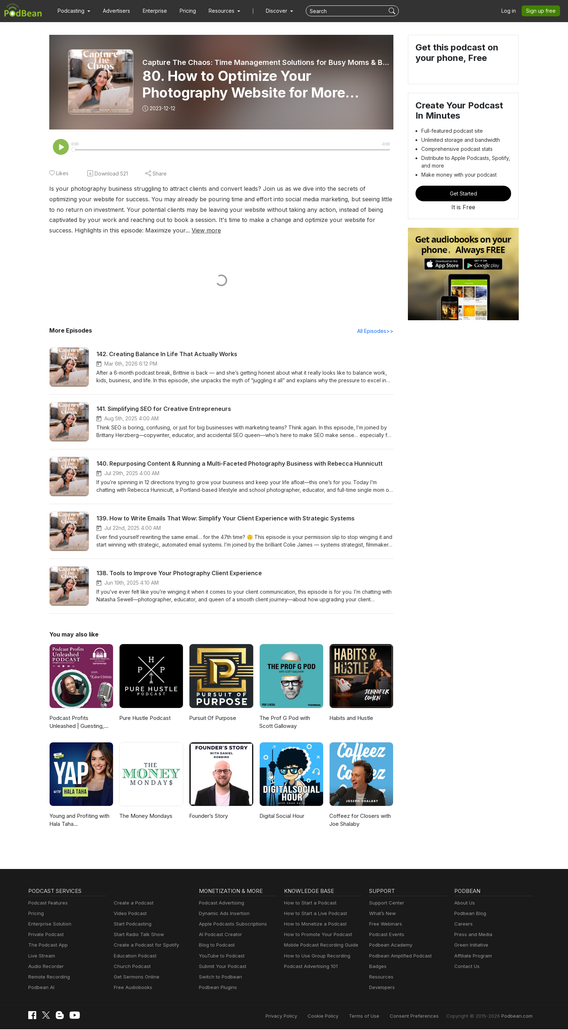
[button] (73, 11)
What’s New (381, 914)
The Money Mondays (144, 816)
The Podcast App (46, 945)
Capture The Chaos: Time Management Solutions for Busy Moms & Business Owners (265, 62)
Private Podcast (45, 935)
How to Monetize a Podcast (313, 924)
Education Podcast (134, 956)
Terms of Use (378, 1016)
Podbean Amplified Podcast (398, 956)
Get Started (463, 193)
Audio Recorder (45, 967)
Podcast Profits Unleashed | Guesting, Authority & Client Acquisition (81, 723)
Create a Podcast (132, 903)
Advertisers (113, 11)
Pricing (183, 11)
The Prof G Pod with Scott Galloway (290, 723)
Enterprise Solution (48, 924)
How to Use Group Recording (315, 956)
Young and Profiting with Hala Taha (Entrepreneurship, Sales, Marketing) (80, 821)
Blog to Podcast (215, 945)
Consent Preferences (424, 1016)
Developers (381, 988)
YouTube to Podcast (220, 956)
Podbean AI (40, 988)
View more (80, 230)
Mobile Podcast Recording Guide (319, 945)
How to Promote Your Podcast (316, 935)
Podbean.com (517, 1016)
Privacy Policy (299, 1016)
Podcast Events (385, 935)
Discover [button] (269, 11)
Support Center (385, 903)
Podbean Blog (469, 914)
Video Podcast (129, 914)
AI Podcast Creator (219, 935)
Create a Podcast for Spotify (144, 945)
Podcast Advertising (220, 903)
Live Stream (41, 956)
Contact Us (466, 967)
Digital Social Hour (281, 816)
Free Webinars (384, 924)
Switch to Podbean (219, 977)
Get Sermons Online (135, 977)
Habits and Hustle (350, 719)
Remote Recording (48, 977)
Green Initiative (470, 945)
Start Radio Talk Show (137, 935)
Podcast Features (47, 903)
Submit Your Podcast (221, 967)
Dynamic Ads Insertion (222, 914)
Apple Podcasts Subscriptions (230, 924)
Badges (377, 967)
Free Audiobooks (132, 988)
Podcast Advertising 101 (309, 967)
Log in (511, 11)
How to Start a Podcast (308, 903)
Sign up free (542, 11)
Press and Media (472, 935)
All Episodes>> (376, 331)
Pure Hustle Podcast (144, 719)
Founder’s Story (208, 816)
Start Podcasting (131, 924)
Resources (380, 977)
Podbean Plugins (217, 988)
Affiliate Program (471, 956)
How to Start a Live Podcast (313, 914)
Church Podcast (131, 967)
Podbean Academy (389, 945)
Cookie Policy (339, 1016)
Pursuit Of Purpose (212, 719)
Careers (462, 924)
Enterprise (150, 11)
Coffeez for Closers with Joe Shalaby (358, 820)
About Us (464, 903)
